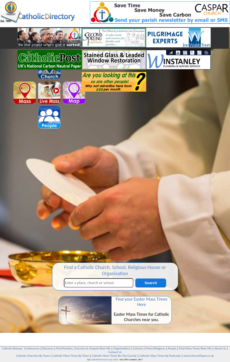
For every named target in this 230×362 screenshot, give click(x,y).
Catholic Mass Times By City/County (114, 356)
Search (151, 283)
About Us (220, 348)
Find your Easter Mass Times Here (141, 301)
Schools (138, 348)
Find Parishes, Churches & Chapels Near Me (83, 348)
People (172, 348)
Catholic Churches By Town (33, 356)
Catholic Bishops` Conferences (21, 348)
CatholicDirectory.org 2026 (104, 359)
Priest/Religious (155, 348)
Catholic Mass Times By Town (70, 356)
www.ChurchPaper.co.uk (198, 356)
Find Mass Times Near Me (195, 348)
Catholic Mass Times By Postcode (159, 356)
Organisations (122, 348)
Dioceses (47, 348)
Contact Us (115, 352)
